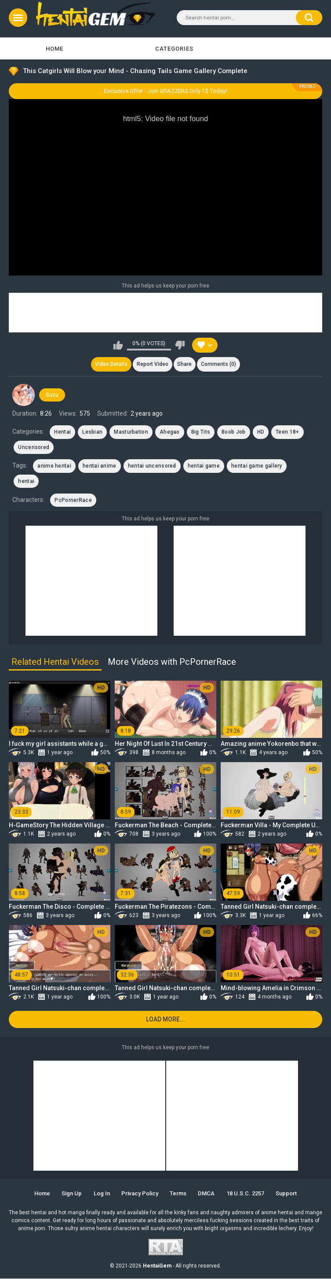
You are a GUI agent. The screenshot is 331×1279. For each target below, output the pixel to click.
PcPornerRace (73, 500)
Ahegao (170, 432)
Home (54, 48)
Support (287, 1194)
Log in (101, 1194)
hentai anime (99, 466)
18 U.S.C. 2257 (246, 1194)
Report (152, 364)
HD (261, 432)
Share (185, 364)
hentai (26, 481)
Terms (178, 1194)
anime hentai (54, 466)
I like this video (118, 345)
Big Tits (200, 432)
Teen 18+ (287, 432)
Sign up (71, 1194)
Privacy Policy (139, 1194)
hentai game (204, 466)
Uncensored (33, 447)
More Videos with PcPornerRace (172, 662)
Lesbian (92, 432)
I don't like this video (180, 345)
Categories (174, 48)
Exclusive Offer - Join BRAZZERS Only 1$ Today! (165, 91)
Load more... (165, 1019)
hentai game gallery (256, 466)
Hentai (62, 432)
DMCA (206, 1194)
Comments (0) (218, 364)
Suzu (52, 395)
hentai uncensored (152, 466)
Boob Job (233, 432)
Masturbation (131, 432)
